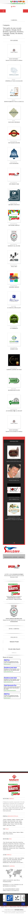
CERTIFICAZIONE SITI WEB (14, 369)
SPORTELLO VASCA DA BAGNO (14, 81)
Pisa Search (10, 845)
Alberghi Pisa (5, 846)
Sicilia (8, 824)
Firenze (10, 832)
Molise (9, 822)
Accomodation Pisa (19, 846)
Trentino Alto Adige (18, 824)
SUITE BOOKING (14, 163)
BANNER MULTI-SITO (14, 390)
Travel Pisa (5, 845)
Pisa (4, 832)
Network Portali (14, 641)
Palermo (18, 832)
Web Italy (20, 859)
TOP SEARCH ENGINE (14, 142)
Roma (7, 832)
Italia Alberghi (14, 859)
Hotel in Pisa (16, 845)
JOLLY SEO (14, 266)
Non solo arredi (19, 862)
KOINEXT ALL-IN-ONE (14, 246)
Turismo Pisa (21, 843)
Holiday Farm (11, 858)
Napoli (4, 833)
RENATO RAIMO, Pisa (14, 480)
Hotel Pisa (21, 845)
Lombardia (5, 822)
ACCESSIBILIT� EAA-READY (14, 410)
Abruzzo (5, 819)
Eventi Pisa (20, 842)
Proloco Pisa (15, 842)
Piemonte (17, 822)
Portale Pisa (5, 843)
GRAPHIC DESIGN (14, 287)
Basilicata (9, 819)
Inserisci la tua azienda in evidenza (14, 60)
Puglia (20, 822)
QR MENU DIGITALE (14, 204)
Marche (12, 822)
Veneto (13, 825)
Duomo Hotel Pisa (7, 849)
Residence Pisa (12, 846)
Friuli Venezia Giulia (11, 821)
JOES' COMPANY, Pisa (14, 499)
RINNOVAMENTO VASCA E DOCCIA (14, 101)
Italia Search (24, 906)
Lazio (17, 821)
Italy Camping (13, 861)
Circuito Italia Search (14, 649)
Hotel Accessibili (12, 862)
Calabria (13, 819)
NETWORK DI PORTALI (9, 886)
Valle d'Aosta (9, 825)
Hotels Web (5, 858)
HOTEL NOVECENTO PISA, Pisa (14, 461)
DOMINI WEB (14, 349)
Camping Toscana (6, 861)
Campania (18, 819)
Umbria (4, 825)
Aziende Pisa (11, 843)
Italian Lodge (17, 858)
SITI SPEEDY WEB (14, 184)
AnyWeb (2, 906)
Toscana (12, 824)
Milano (22, 832)
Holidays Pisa (5, 848)
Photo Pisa (16, 843)
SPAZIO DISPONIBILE (13, 58)
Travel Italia (9, 859)
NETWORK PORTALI (13, 225)
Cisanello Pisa (22, 848)
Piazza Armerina (9, 833)
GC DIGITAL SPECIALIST (14, 307)
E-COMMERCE (14, 328)
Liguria (20, 821)
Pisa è (17, 848)
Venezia (14, 832)
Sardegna (5, 824)
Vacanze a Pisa (12, 848)
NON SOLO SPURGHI (14, 122)
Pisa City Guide (9, 842)
